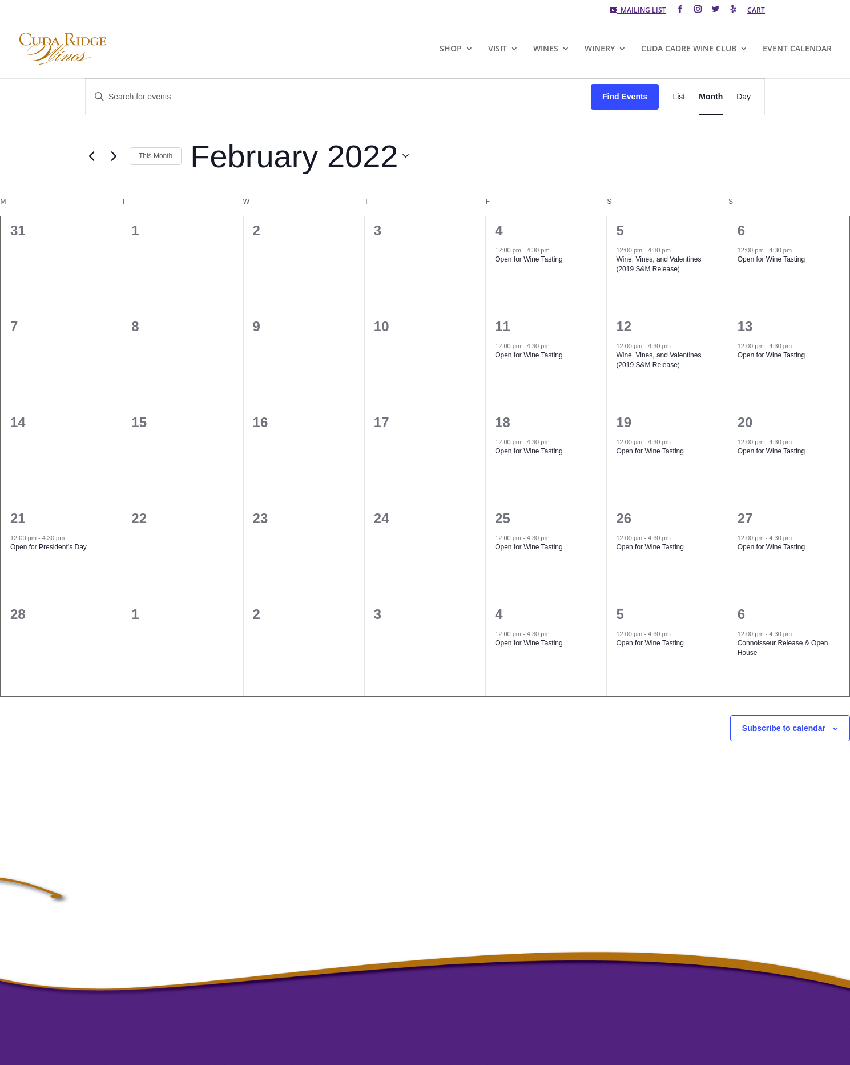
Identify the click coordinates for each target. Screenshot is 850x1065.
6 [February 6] (741, 230)
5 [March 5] (619, 614)
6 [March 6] (741, 614)
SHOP (451, 49)
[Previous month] (92, 156)
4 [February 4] (498, 230)
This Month (155, 156)
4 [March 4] (498, 614)
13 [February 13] (745, 326)
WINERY (600, 49)
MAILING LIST (638, 11)
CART (756, 11)
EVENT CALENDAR (797, 49)
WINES (545, 49)
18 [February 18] (502, 422)
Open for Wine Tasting (529, 259)
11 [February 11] (502, 326)
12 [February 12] (623, 326)
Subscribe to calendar (783, 728)
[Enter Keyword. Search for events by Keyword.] (338, 97)
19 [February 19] (623, 422)
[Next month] (114, 156)
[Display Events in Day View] (743, 97)
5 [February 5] (619, 230)
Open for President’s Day (48, 547)
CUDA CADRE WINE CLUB (688, 49)
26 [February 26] (623, 518)
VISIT (497, 49)
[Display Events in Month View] (711, 97)
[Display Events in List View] (678, 97)
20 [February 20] (745, 422)
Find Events (624, 96)
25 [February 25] (502, 518)
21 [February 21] (18, 518)
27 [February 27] (745, 518)
